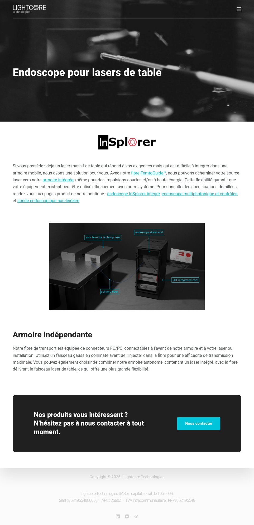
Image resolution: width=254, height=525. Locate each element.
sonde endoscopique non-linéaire (48, 200)
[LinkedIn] (118, 516)
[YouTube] (127, 516)
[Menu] (239, 9)
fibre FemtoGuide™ (148, 173)
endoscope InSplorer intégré (133, 193)
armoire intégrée (58, 179)
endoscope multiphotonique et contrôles (199, 193)
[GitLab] (136, 516)
